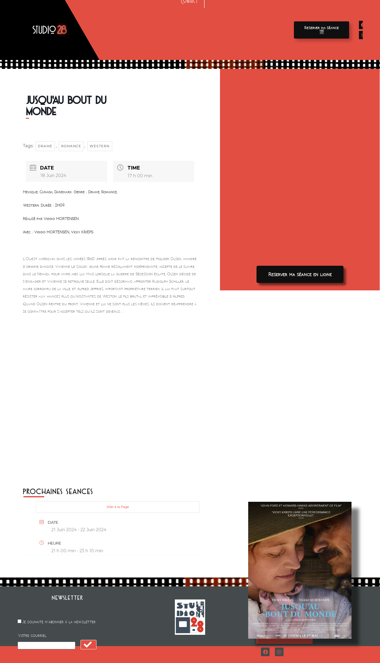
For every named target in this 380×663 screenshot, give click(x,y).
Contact (189, 36)
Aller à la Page (118, 507)
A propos (257, 23)
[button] (321, 30)
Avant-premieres (150, 23)
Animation (221, 23)
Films (115, 23)
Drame (45, 146)
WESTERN (100, 146)
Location (189, 23)
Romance (71, 146)
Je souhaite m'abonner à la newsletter (59, 622)
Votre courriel (32, 635)
